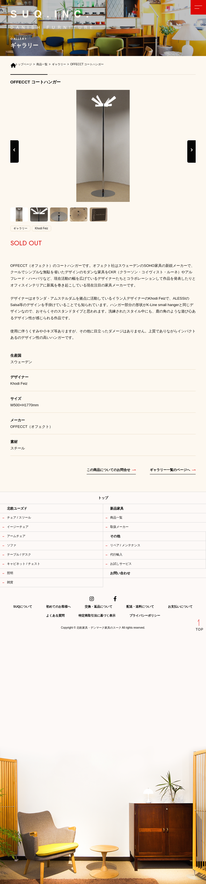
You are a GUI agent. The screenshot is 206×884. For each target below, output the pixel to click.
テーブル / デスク (19, 554)
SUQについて (22, 606)
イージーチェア (18, 526)
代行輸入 (116, 554)
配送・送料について (140, 606)
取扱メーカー (119, 526)
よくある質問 (55, 615)
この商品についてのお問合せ (108, 470)
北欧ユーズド (17, 508)
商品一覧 (116, 517)
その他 (115, 536)
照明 (10, 573)
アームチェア (16, 536)
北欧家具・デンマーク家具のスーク (99, 627)
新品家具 (117, 508)
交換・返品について (98, 606)
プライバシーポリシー (144, 615)
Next (192, 156)
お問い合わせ (120, 573)
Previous (14, 156)
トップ (103, 498)
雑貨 (10, 582)
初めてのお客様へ (58, 606)
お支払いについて (180, 606)
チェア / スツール (19, 517)
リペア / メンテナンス (125, 545)
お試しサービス (121, 563)
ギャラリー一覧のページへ (170, 470)
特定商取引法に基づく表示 (97, 615)
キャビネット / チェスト (23, 563)
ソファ (11, 545)
